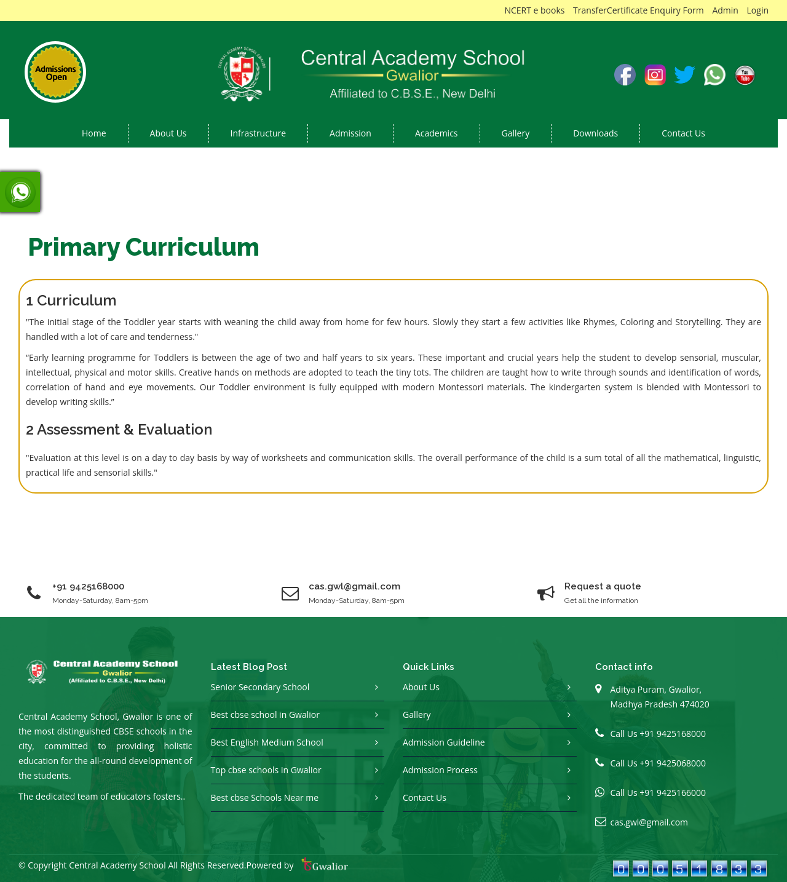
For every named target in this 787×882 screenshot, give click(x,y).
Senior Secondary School (260, 687)
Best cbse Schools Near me (265, 797)
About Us (421, 687)
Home (94, 133)
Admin (725, 10)
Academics (436, 133)
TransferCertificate (610, 10)
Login (758, 10)
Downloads (595, 133)
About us (168, 133)
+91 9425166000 (672, 792)
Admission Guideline (444, 742)
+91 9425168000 (88, 586)
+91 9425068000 (672, 763)
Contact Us (683, 133)
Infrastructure (259, 133)
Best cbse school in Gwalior (265, 714)
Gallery (516, 133)
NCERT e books (534, 10)
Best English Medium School (267, 742)
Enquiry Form (677, 10)
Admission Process (440, 770)
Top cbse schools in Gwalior (266, 770)
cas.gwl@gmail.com (650, 822)
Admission (350, 133)
